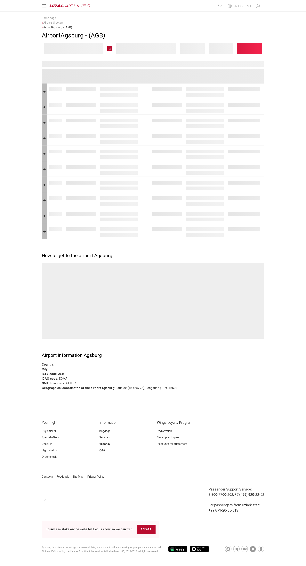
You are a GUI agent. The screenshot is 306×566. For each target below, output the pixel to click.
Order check (49, 456)
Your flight (49, 422)
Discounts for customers (172, 443)
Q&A (102, 450)
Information (108, 422)
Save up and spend (168, 437)
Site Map (78, 476)
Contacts (47, 476)
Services (104, 437)
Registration (164, 431)
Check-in (47, 443)
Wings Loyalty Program (174, 422)
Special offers (50, 437)
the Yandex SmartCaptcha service (84, 551)
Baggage (104, 431)
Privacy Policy (95, 476)
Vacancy (104, 443)
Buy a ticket (49, 431)
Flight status (49, 450)
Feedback (63, 476)
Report (146, 529)
